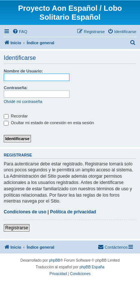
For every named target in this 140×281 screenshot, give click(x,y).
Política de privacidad (73, 211)
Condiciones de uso (25, 211)
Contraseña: (16, 87)
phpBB (54, 260)
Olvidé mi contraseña (23, 101)
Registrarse (16, 227)
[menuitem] (19, 31)
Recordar (16, 116)
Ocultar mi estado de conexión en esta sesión (49, 122)
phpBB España (92, 267)
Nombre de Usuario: (23, 71)
